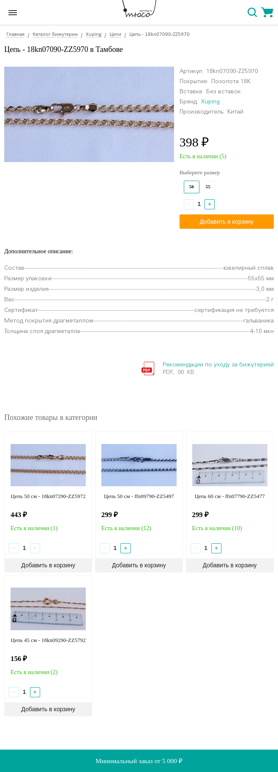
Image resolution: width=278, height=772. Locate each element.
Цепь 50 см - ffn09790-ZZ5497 (139, 496)
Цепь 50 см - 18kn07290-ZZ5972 (48, 496)
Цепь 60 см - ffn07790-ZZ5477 (230, 496)
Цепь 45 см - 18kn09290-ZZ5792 (48, 640)
